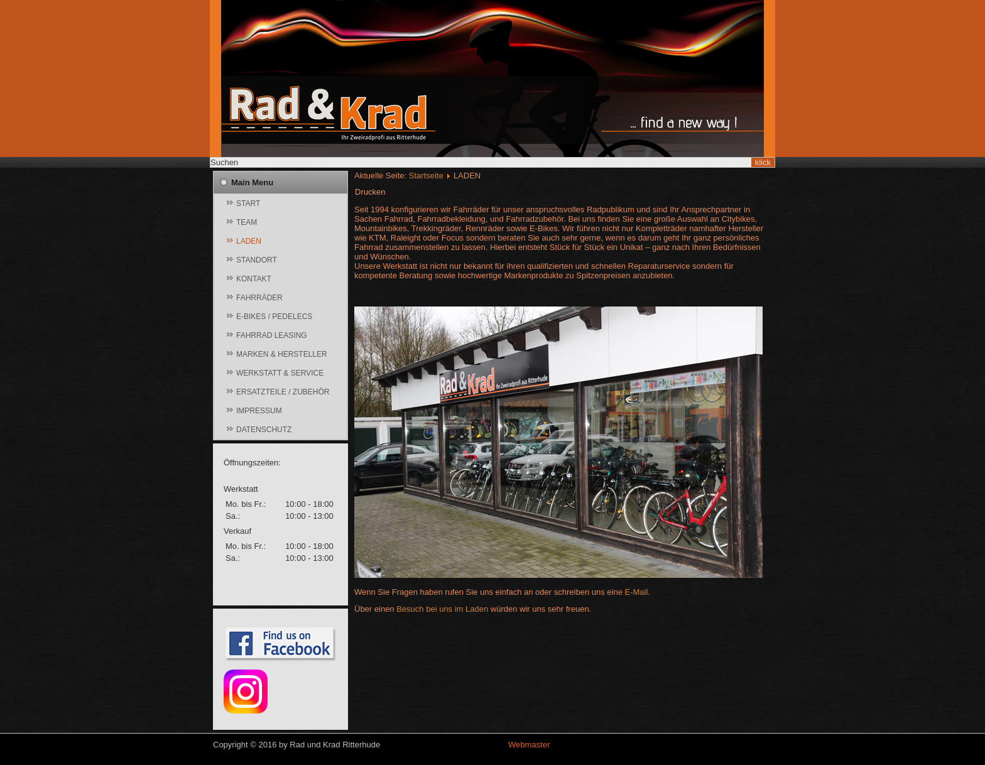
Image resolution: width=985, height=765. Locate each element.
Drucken (370, 192)
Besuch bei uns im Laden (442, 609)
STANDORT (256, 260)
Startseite (426, 175)
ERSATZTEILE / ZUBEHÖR (282, 392)
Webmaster (529, 744)
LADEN (248, 241)
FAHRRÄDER (259, 297)
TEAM (246, 222)
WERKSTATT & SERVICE (280, 373)
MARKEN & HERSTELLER (281, 354)
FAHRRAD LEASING (271, 335)
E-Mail (636, 592)
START (248, 203)
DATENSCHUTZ (263, 429)
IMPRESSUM (259, 410)
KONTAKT (253, 278)
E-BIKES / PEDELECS (274, 316)
